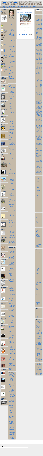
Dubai (37, 64)
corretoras (37, 55)
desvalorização (37, 62)
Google (41, 86)
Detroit (38, 62)
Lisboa (39, 106)
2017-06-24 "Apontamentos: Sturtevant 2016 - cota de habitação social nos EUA (12, 74)
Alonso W (37, 19)
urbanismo (39, 165)
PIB (41, 132)
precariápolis (37, 139)
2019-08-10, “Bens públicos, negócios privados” (11, 150)
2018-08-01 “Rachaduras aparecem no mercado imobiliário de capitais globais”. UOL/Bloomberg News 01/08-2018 (12, 396)
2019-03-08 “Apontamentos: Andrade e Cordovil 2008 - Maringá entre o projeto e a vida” (12, 69)
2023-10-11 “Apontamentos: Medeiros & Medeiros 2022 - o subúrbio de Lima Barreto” (11, 24)
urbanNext (37, 305)
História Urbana (39, 94)
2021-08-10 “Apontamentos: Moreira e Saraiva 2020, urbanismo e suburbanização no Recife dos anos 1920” (12, 44)
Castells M (36, 39)
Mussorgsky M (41, 121)
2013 (37, 206)
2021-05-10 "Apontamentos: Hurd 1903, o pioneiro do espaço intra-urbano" (12, 46)
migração (41, 116)
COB (39, 49)
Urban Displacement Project (38, 302)
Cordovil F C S (41, 54)
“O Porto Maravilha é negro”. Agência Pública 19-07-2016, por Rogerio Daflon (12, 358)
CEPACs (38, 41)
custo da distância (40, 57)
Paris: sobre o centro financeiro (39, 188)
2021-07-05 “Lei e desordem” (11, 143)
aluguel (38, 19)
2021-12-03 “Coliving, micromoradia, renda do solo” (11, 137)
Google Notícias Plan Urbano (38, 218)
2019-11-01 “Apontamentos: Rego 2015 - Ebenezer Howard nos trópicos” (12, 67)
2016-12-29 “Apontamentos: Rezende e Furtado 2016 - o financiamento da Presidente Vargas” (11, 77)
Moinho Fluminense (37, 118)
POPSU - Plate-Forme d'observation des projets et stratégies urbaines (38, 291)
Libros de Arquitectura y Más (38, 281)
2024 (37, 198)
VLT (36, 172)
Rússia (39, 151)
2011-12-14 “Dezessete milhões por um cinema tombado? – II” (12, 206)
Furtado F (41, 83)
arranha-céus (37, 25)
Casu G (38, 39)
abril (37, 184)
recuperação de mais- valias (38, 145)
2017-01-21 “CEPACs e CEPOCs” (12, 164)
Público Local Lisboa (38, 223)
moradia (39, 119)
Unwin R (38, 165)
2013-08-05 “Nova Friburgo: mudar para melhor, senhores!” (12, 189)
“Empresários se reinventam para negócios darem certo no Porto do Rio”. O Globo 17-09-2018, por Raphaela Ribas (12, 298)
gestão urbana (41, 85)
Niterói (38, 122)
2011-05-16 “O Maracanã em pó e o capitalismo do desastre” (12, 228)
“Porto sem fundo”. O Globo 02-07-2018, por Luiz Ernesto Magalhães (12, 313)
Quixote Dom (40, 143)
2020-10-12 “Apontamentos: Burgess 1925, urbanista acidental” (12, 54)
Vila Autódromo (40, 171)
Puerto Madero (38, 142)
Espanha (37, 70)
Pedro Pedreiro (41, 130)
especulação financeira (40, 70)
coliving (38, 50)
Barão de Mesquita (40, 29)
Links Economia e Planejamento (12, 6)
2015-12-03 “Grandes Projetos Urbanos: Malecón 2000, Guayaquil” (11, 169)
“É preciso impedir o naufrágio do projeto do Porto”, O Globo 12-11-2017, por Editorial (12, 333)
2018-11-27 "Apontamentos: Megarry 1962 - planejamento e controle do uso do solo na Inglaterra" (11, 71)
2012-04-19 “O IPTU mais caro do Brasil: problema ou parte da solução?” (12, 201)
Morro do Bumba (37, 120)
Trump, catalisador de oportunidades (38, 191)
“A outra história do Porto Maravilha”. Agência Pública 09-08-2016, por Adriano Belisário (12, 353)
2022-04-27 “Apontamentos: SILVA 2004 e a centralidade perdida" (12, 37)
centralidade (41, 40)
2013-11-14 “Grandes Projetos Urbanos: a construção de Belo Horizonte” (11, 188)
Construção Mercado (38, 269)
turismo (40, 164)
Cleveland (36, 49)
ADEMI (36, 250)
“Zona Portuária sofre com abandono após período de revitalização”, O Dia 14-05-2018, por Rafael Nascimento (12, 323)
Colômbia (40, 50)
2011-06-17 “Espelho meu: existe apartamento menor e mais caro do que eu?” (12, 222)
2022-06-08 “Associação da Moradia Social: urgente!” (11, 129)
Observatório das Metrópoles (38, 286)
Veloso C (36, 170)
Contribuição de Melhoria (38, 53)
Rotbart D (37, 151)
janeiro (37, 197)
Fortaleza (38, 82)
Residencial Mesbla (38, 196)
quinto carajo (38, 143)
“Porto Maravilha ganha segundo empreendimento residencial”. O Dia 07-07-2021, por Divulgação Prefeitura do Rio (11, 285)
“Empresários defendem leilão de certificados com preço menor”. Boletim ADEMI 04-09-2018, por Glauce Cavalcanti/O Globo (12, 301)
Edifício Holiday (38, 66)
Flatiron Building (37, 81)
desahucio (41, 59)
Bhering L (37, 31)
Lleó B (40, 106)
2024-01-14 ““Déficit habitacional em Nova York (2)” (11, 99)
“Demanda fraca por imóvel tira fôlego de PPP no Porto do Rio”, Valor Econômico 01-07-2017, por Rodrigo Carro (12, 335)
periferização (37, 131)
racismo (36, 144)
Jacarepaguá (37, 101)
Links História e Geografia (4, 6)
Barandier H (38, 29)
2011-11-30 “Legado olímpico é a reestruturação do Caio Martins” (12, 212)
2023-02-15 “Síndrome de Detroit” (12, 120)
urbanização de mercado (38, 167)
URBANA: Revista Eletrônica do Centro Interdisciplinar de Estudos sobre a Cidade (39, 304)
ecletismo (40, 64)
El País (39, 67)
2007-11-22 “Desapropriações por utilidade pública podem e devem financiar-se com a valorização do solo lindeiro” (12, 238)
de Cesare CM (41, 58)
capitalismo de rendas (38, 37)
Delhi (39, 59)
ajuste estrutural (41, 18)
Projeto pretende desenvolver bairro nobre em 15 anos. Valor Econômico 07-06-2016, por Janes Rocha (12, 366)
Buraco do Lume (40, 34)
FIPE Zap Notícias (37, 235)
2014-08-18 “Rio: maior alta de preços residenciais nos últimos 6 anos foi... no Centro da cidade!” (12, 182)
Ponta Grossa (41, 136)
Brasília (36, 33)
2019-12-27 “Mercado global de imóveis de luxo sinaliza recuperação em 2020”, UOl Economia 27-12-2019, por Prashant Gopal (11, 386)
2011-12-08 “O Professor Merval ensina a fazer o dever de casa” (11, 207)
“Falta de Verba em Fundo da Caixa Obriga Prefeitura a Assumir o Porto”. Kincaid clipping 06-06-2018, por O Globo (12, 318)
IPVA (41, 100)
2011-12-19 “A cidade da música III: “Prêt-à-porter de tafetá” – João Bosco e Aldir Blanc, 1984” (12, 204)
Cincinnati (37, 48)
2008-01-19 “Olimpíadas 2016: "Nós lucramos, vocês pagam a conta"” (11, 236)
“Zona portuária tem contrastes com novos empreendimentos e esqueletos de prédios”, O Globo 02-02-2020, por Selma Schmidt (12, 292)
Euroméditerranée (41, 76)
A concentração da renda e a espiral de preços (5, 39)
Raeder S (39, 144)
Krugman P (40, 103)
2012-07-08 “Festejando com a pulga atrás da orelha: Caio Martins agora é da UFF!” (12, 196)
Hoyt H (36, 96)
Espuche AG (37, 72)
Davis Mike (39, 58)
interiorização (37, 100)
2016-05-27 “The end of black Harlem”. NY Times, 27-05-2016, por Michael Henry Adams (11, 424)
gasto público (39, 84)
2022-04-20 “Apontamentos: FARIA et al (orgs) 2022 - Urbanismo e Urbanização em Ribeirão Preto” (12, 39)
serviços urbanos (39, 154)
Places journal (37, 289)
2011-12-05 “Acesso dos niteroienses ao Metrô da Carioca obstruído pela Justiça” (12, 210)
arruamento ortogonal (39, 25)
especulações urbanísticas (38, 71)
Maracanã (39, 109)
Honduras (41, 95)
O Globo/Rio (37, 222)
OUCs (39, 125)
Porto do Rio (40, 137)
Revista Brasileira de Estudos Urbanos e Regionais (38, 294)
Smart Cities (39, 155)
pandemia (37, 127)
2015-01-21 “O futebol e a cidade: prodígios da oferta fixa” (12, 176)
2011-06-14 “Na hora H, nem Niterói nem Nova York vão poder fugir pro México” (12, 224)
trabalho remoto (41, 160)
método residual (41, 114)
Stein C (40, 156)
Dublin (38, 64)
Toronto (37, 160)
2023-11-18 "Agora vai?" (11, 105)
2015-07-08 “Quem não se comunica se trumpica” (11, 171)
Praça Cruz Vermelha (38, 138)
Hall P (36, 92)
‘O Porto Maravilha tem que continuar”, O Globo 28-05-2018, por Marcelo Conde (11, 320)
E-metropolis (37, 274)
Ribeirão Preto (41, 148)
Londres (38, 107)
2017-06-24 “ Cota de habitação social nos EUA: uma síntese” (11, 161)
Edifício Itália (41, 66)
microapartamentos (37, 116)
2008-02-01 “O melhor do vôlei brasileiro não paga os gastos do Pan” (11, 234)
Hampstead (38, 92)
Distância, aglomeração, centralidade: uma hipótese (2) (4, 11)
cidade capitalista (40, 43)
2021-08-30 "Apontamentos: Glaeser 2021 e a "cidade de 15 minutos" (11, 42)
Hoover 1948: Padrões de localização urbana (38, 193)
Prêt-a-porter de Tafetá (40, 140)
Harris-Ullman (41, 92)
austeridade (40, 26)
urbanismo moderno (37, 166)
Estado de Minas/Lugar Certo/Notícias (38, 233)
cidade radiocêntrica (39, 46)
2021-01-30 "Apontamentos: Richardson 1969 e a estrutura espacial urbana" (11, 50)
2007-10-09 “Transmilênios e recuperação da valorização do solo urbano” (12, 240)
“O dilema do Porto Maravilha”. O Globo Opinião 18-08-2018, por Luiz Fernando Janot (12, 308)
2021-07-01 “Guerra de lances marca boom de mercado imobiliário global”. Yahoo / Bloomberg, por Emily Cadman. (12, 384)
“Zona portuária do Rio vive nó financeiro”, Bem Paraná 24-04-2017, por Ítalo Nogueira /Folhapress (11, 345)
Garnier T (36, 84)
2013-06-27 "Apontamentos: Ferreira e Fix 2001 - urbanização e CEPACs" (12, 81)
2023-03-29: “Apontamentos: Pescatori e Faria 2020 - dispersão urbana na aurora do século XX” (12, 34)
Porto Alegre (38, 137)
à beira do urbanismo (9, 2)
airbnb (38, 18)
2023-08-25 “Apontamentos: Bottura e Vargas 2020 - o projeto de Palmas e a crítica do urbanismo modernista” (12, 30)
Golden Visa (40, 86)
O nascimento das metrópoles (27, 6)
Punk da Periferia (40, 142)
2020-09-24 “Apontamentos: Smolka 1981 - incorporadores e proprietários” (11, 56)
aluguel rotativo (40, 19)
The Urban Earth (37, 315)
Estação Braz (39, 72)
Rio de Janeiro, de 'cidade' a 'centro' (5, 55)
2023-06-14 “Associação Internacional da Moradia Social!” (12, 118)
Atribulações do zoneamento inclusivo (38, 187)
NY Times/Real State (38, 243)
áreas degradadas (39, 22)
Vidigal (36, 171)
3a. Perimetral (37, 16)
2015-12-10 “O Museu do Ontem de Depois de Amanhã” (12, 167)
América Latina (41, 20)
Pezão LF (38, 132)
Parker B (38, 128)
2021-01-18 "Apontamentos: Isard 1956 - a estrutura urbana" (12, 51)
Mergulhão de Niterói (37, 114)
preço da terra (39, 139)
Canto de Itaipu (41, 36)
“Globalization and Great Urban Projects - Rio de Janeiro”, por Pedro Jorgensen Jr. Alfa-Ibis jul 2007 (11, 260)
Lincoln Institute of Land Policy (38, 282)
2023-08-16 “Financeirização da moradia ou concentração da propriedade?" (11, 112)
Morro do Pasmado (40, 120)
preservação (37, 140)
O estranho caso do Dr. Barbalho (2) (5, 25)
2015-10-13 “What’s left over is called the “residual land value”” (11, 170)
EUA (38, 76)
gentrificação (41, 84)
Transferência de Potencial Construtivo (39, 161)
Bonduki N (40, 32)
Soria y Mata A (37, 156)
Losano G (40, 107)
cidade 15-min (37, 43)
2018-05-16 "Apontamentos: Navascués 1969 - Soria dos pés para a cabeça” (11, 73)
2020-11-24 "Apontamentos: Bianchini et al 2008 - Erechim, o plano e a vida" (11, 53)
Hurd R (37, 96)
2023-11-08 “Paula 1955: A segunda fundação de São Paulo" (12, 108)
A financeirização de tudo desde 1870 (5, 69)
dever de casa (41, 62)
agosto (37, 181)
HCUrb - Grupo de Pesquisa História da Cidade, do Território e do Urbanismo (39, 276)
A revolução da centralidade (20, 6)
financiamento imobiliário (39, 80)
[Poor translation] (2, 446)
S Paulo (41, 151)
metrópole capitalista (38, 115)
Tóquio (36, 160)
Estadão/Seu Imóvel (37, 232)
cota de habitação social (40, 55)
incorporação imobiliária (38, 98)
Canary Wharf (38, 36)
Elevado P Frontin (37, 68)
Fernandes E (39, 78)
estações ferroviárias (40, 73)
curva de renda (37, 57)
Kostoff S (37, 103)
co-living (38, 49)
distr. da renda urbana (40, 63)
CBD (41, 39)
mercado (41, 112)
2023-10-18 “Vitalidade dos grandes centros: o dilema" (12, 110)
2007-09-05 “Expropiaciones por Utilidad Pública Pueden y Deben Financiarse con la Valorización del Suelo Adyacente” (12, 242)
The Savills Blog (37, 246)
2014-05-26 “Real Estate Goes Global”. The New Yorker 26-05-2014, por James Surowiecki (11, 438)
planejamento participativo (40, 133)
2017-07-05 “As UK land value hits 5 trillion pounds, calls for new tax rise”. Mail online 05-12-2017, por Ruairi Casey (12, 410)
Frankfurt (41, 82)
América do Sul (39, 20)
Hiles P (41, 93)
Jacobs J (40, 101)
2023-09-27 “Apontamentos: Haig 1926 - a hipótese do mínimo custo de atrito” (12, 28)
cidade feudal (40, 44)
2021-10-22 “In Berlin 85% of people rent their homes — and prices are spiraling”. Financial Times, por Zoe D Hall (11, 379)
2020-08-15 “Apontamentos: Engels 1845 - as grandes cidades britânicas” (12, 62)
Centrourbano (37, 266)
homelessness (37, 95)
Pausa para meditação (5, 64)
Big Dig (39, 31)
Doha (36, 64)
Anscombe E (37, 21)
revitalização (41, 147)
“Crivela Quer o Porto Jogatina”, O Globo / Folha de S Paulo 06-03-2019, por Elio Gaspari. (12, 296)
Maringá (36, 110)
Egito (38, 67)
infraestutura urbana (38, 99)
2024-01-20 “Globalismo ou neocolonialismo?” (11, 98)
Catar (40, 39)
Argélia (41, 22)
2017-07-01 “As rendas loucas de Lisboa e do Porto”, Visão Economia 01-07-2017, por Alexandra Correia (12, 413)
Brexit (37, 33)
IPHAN (39, 100)
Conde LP (37, 52)
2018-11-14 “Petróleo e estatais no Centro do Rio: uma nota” (12, 151)
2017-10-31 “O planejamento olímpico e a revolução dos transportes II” (11, 158)
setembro (38, 180)
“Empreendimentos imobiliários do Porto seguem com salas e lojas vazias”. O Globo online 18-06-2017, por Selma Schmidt (12, 338)
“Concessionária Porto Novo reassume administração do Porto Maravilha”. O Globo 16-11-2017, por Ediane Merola (12, 331)
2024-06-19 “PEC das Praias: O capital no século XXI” (11, 91)
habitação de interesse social (39, 90)
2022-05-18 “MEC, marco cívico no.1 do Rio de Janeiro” (11, 132)
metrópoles (41, 115)
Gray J (40, 88)
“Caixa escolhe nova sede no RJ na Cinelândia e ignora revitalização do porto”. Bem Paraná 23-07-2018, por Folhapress (12, 310)
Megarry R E (39, 111)
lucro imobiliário (39, 108)
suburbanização (37, 157)
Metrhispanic (37, 284)
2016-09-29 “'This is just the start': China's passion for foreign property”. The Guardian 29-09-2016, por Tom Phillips (12, 422)
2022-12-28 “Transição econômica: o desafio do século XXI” (12, 123)
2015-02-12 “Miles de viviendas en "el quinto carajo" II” (12, 175)
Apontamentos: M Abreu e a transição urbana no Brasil (5, 34)
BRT (41, 33)
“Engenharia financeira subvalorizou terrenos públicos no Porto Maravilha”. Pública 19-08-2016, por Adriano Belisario (12, 350)
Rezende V (38, 148)
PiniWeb (36, 288)
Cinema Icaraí (40, 48)
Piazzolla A (40, 132)
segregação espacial (38, 153)
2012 (37, 207)
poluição (36, 136)
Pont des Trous (39, 136)
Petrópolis (37, 132)
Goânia (36, 86)
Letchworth (41, 105)
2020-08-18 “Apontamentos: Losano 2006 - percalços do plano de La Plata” (12, 60)
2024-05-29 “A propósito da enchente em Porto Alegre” (11, 92)
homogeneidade (39, 95)
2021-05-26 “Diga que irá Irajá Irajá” (12, 144)
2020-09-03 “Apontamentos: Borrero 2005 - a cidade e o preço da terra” (12, 58)
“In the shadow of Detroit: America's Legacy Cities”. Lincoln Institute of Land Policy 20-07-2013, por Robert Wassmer (39, 371)
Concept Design (37, 268)
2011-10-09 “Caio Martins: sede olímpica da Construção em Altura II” (12, 217)
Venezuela (38, 170)
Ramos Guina (41, 144)
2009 (37, 209)
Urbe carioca (37, 317)
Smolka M (41, 155)
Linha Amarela (37, 106)
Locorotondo (37, 107)
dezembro (38, 178)
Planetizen (37, 290)
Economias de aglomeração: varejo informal (38, 195)
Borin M (41, 32)
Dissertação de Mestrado (34, 6)
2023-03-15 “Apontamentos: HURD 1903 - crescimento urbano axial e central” (12, 36)
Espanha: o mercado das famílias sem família (5, 30)
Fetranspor (41, 78)
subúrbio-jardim (41, 157)
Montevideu (37, 119)
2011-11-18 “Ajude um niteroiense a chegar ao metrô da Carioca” (12, 213)
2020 (37, 201)
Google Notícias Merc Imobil (38, 237)
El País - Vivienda (37, 231)
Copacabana (39, 54)
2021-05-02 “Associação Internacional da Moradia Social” (11, 148)
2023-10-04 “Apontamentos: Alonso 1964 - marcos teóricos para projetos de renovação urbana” (12, 26)
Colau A (37, 50)
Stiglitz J (41, 156)
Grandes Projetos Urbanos (39, 88)
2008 (37, 210)
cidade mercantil (39, 45)
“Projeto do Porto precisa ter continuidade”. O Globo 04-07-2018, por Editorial (11, 312)
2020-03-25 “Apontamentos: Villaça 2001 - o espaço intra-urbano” (12, 65)
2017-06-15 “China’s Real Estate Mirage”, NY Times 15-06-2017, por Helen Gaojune (12, 414)
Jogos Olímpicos (40, 102)
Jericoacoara (37, 102)
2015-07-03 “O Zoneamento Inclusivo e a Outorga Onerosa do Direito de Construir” (12, 173)
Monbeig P (39, 118)
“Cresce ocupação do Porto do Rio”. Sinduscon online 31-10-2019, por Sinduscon (12, 294)
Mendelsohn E (39, 112)
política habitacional (39, 135)
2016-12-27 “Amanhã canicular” (11, 165)
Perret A (39, 131)
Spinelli (38, 156)
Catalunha (39, 39)
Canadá (36, 36)
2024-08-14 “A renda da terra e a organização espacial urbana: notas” (12, 86)
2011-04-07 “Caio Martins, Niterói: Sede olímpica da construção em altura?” (12, 229)
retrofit (38, 147)
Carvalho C (37, 38)
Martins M (41, 110)
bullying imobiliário (37, 34)
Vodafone (37, 172)
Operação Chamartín (38, 124)
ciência (36, 48)
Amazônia (37, 20)
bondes (38, 32)
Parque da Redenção (40, 128)
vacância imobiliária (40, 168)
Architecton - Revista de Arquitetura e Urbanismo (38, 255)
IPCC (38, 100)
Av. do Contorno (39, 27)
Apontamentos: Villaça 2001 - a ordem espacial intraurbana (5, 45)
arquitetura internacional (38, 24)
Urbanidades (37, 316)
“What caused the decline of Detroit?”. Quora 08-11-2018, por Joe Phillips (39, 365)
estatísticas (39, 74)
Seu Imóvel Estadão (37, 245)
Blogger (25, 442)
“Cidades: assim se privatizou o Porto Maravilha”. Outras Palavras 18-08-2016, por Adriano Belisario (12, 351)
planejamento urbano (38, 134)
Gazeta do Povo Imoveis (38, 236)
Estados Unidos (37, 74)
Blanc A (40, 31)
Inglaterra (41, 99)
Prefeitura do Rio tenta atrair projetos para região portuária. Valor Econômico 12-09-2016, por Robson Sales (12, 347)
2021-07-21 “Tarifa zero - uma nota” (12, 141)
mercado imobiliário (39, 113)
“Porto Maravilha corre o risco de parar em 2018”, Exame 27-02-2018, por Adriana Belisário (11, 324)
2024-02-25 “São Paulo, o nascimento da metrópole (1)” (11, 94)
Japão (41, 101)
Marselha (38, 110)
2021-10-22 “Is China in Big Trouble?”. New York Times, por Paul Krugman (11, 376)
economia (41, 64)
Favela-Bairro (37, 78)
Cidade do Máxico (37, 44)
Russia (38, 151)
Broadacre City (40, 33)
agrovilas (36, 18)
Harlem (39, 92)
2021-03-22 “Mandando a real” (11, 149)
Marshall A (39, 110)
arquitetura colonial (38, 23)
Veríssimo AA (41, 170)
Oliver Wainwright (37, 287)
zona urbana (40, 173)
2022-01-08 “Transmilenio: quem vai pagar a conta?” (11, 135)
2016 (37, 204)
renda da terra (38, 146)
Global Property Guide (38, 275)
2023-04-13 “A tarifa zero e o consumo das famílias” (11, 119)
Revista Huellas (37, 295)
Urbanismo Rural (41, 166)
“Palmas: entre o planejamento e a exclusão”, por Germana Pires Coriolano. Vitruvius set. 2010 (39, 353)
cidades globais (38, 47)
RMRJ (39, 150)
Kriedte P (39, 103)
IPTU (40, 100)
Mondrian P (41, 118)
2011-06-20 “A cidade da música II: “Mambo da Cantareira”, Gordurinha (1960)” (12, 220)
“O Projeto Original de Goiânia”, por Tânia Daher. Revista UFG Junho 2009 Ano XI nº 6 (38, 355)
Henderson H (37, 93)
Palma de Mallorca (40, 126)
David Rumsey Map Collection (38, 271)
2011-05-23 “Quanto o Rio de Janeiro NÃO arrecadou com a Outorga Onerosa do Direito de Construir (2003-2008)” (11, 226)
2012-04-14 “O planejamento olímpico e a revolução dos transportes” (11, 202)
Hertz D (40, 93)
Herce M (38, 93)
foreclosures (37, 82)
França (40, 82)
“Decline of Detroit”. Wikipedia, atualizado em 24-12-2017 (38, 366)
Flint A (39, 81)
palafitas (38, 126)
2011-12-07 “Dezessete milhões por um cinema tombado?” (12, 208)
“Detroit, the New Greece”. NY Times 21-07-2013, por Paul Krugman (38, 369)
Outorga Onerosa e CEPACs (5, 7)
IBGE (38, 96)
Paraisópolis (41, 127)
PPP (36, 138)
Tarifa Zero (37, 158)
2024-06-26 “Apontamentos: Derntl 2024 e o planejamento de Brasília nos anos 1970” (12, 22)
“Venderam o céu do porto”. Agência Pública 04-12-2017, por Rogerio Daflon (12, 329)
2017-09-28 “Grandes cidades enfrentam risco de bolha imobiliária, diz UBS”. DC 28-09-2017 (11, 406)
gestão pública (38, 85)
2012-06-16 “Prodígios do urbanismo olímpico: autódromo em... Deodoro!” (11, 197)
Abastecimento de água (40, 16)
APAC (39, 21)
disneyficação (37, 63)
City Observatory (37, 267)
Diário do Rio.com (37, 273)
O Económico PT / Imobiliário (38, 244)
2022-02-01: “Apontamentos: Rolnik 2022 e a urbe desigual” (12, 40)
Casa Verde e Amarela (39, 38)
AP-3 (38, 21)
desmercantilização (37, 61)
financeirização (37, 79)
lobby (41, 106)
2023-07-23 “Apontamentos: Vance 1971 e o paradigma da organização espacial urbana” (12, 32)
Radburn (38, 144)
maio (37, 183)
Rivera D (38, 150)
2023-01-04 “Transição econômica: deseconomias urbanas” (12, 121)
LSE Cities (37, 283)
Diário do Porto (37, 272)
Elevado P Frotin (40, 68)
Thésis (36, 301)
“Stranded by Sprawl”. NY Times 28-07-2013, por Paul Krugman (38, 367)
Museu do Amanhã (37, 121)
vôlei (38, 172)
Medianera (37, 111)
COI (36, 50)
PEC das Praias (38, 130)
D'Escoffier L (37, 58)
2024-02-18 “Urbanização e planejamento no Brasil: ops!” (11, 95)
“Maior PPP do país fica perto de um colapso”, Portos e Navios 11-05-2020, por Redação (12, 290)
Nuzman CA (40, 123)
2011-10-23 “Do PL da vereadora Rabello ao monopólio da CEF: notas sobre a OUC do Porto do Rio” (12, 215)
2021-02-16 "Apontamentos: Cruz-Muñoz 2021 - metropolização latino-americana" (12, 48)
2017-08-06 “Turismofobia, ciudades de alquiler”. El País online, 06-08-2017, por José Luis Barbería (12, 408)
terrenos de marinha (40, 159)
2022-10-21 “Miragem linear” (11, 124)
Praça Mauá (41, 138)
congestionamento (39, 52)
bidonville (38, 31)
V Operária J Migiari (37, 168)
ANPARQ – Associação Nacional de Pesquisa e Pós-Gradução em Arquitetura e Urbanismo (39, 252)
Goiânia (37, 86)
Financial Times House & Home (38, 234)
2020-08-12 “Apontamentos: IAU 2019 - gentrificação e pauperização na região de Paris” (12, 63)
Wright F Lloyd (37, 173)
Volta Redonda (40, 172)
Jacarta (38, 101)
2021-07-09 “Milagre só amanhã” (12, 142)
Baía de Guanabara (40, 28)
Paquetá (39, 127)
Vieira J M (38, 171)
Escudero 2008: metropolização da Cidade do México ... (38, 190)
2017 (37, 203)
